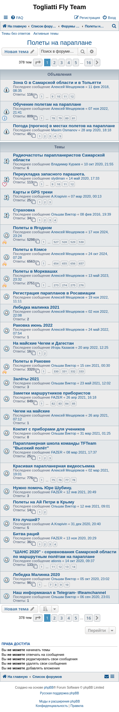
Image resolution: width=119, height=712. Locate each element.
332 (72, 371)
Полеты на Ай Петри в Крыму (43, 502)
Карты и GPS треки (33, 192)
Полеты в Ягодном (32, 227)
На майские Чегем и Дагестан (43, 343)
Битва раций (26, 533)
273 (56, 285)
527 (56, 242)
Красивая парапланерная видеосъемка (54, 466)
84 (67, 403)
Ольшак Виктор (63, 214)
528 (64, 242)
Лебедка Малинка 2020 (36, 574)
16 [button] (88, 62)
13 (67, 567)
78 (53, 118)
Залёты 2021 (26, 379)
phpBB (49, 687)
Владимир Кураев (65, 164)
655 (64, 263)
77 (67, 480)
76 (60, 480)
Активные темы (45, 33)
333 (81, 371)
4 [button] (69, 62)
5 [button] (76, 62)
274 (64, 285)
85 (73, 403)
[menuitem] (16, 17)
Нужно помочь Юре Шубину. (42, 487)
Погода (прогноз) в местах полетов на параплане (64, 125)
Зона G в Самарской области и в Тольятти (57, 82)
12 (72, 96)
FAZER (56, 397)
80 (67, 118)
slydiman (58, 178)
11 (65, 96)
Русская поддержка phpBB (59, 693)
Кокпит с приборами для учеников (49, 429)
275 (72, 285)
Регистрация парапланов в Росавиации (54, 293)
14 (73, 567)
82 (53, 403)
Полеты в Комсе (30, 249)
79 (60, 118)
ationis (56, 561)
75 (53, 480)
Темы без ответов (16, 33)
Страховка (24, 210)
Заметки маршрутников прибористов (51, 393)
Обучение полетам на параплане (47, 104)
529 (72, 242)
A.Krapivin (59, 196)
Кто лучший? (26, 519)
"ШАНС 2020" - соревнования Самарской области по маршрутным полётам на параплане (64, 554)
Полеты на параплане (59, 42)
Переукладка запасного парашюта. (49, 174)
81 (73, 118)
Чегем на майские (31, 411)
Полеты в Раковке (31, 361)
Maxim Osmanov (64, 130)
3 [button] (61, 62)
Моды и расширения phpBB (59, 701)
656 (72, 263)
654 (56, 263)
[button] (38, 62)
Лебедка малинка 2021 (36, 307)
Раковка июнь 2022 (33, 325)
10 (58, 96)
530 (81, 242)
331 (64, 371)
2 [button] (54, 62)
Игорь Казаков (62, 347)
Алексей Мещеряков (67, 87)
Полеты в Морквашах (35, 271)
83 (60, 403)
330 (56, 371)
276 (81, 285)
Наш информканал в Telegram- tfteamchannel (59, 592)
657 (81, 263)
